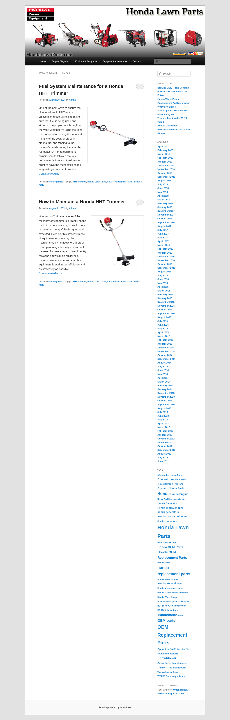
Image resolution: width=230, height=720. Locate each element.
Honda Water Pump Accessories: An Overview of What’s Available (173, 103)
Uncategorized (55, 181)
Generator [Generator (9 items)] (164, 479)
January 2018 (164, 207)
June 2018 (163, 188)
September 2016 (166, 268)
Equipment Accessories (115, 61)
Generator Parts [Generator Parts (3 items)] (178, 479)
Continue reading (51, 173)
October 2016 (164, 264)
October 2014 (164, 355)
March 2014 (163, 381)
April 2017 (163, 241)
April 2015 (163, 332)
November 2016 (166, 260)
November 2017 (166, 214)
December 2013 (165, 393)
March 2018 (163, 199)
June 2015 (163, 324)
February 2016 (165, 294)
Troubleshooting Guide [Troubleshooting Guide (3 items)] (167, 672)
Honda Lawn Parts (96, 181)
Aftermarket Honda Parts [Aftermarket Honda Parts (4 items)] (169, 475)
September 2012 (166, 450)
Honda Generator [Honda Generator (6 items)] (167, 503)
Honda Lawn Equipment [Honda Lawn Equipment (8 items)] (172, 516)
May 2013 (162, 419)
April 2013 (163, 423)
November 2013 (166, 396)
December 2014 (165, 347)
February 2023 (165, 150)
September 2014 (166, 359)
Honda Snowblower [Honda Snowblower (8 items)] (169, 583)
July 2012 (162, 457)
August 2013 (164, 408)
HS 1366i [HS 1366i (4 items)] (161, 610)
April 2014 (163, 378)
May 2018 (162, 192)
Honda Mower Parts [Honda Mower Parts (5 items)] (168, 542)
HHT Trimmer (79, 181)
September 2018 (166, 176)
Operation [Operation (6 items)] (163, 649)
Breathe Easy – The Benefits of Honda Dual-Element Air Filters (173, 91)
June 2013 (163, 416)
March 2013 (163, 427)
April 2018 (163, 196)
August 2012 (164, 453)
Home (43, 61)
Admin (72, 100)
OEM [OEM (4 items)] (180, 615)
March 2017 (163, 245)
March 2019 (163, 154)
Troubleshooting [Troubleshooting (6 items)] (176, 667)
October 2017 (164, 218)
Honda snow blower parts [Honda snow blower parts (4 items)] (170, 588)
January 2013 (164, 435)
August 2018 (164, 180)
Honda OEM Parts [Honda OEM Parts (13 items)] (170, 547)
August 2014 (164, 362)
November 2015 (166, 305)
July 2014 (162, 366)
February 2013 (165, 431)
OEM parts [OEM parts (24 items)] (166, 620)
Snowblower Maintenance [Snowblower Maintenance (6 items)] (172, 663)
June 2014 (163, 370)
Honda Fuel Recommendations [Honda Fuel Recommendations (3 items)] (171, 499)
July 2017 (162, 230)
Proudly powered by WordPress (115, 707)
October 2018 (164, 173)
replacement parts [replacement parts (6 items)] (167, 653)
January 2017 (164, 252)
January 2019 (164, 161)
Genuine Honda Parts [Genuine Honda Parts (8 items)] (170, 488)
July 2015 (162, 321)
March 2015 (163, 336)
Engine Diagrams (61, 61)
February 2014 (165, 385)
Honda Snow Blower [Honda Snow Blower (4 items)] (167, 579)
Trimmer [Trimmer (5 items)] (161, 667)
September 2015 (166, 313)
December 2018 (165, 165)
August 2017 (164, 226)
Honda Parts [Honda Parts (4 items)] (163, 562)
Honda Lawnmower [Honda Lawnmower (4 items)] (167, 521)
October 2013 (164, 400)
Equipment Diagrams (86, 61)
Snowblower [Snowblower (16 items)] (166, 658)
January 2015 (164, 343)
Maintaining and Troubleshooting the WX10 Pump (172, 118)
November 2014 (166, 351)
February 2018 (165, 203)
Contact (137, 61)
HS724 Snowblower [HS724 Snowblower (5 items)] (175, 605)
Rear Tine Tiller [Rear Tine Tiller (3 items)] (184, 649)
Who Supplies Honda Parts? (173, 110)
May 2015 (162, 328)
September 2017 (166, 222)
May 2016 (162, 283)
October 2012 (164, 446)
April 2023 (163, 146)
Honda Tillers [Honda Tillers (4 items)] (164, 592)
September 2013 (166, 404)
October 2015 (164, 309)
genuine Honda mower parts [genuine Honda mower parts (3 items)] (170, 484)
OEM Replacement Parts (119, 181)
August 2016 (164, 271)
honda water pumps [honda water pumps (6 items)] (168, 601)
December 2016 (165, 256)
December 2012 (165, 438)
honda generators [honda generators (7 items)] (168, 512)
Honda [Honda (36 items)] (163, 493)
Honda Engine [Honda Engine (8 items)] (179, 494)
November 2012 (166, 442)
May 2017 (162, 237)
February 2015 (165, 340)
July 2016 (162, 275)
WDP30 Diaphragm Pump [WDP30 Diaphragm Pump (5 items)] (171, 676)
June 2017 (163, 233)
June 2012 (163, 461)
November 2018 (166, 169)
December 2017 (165, 211)
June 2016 (163, 279)
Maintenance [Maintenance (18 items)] (167, 615)
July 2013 (162, 412)
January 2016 (164, 298)
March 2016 (163, 290)
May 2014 (162, 374)
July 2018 (162, 184)
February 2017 (165, 248)
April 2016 (163, 287)
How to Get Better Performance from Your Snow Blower (173, 129)
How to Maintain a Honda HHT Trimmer (82, 201)
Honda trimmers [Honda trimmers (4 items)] (180, 592)
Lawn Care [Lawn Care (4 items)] (172, 610)
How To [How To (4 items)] (185, 601)
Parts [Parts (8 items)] (173, 649)
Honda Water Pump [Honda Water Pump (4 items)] (167, 597)
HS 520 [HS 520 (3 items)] (160, 606)
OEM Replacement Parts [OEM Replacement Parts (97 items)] (172, 634)
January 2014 (164, 389)
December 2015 (165, 302)
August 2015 (164, 317)
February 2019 (165, 157)
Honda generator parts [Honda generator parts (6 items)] (170, 507)
